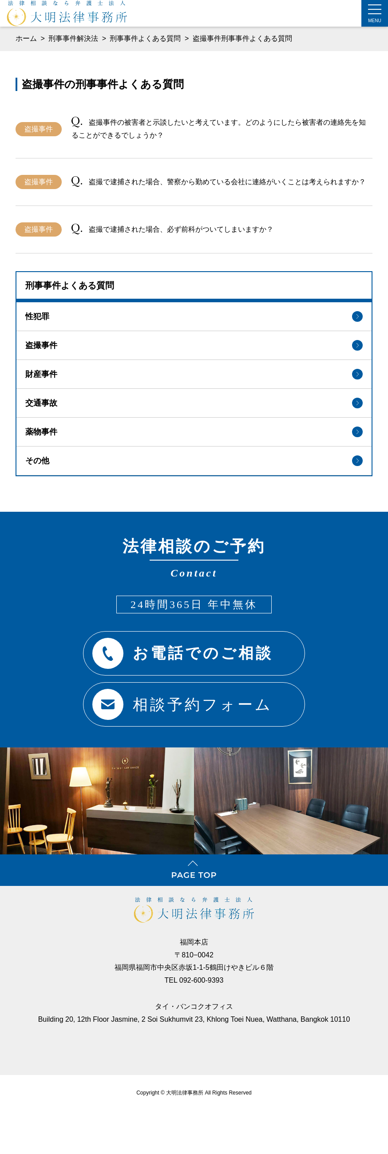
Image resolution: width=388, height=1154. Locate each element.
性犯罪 (194, 316)
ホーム (26, 38)
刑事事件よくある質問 (146, 38)
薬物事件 (194, 432)
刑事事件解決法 (74, 38)
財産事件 (194, 374)
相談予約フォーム (182, 704)
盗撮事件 (194, 345)
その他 (194, 460)
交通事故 (194, 403)
